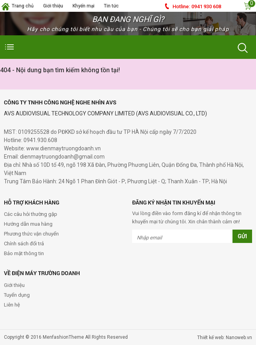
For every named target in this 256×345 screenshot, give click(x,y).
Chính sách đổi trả (24, 243)
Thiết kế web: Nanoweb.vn (224, 337)
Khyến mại (83, 6)
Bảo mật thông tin (24, 253)
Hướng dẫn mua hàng (28, 224)
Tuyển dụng (17, 295)
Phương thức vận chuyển (31, 234)
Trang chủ (23, 6)
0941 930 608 (196, 6)
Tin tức (111, 6)
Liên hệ (12, 305)
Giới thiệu (53, 6)
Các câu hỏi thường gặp (30, 214)
